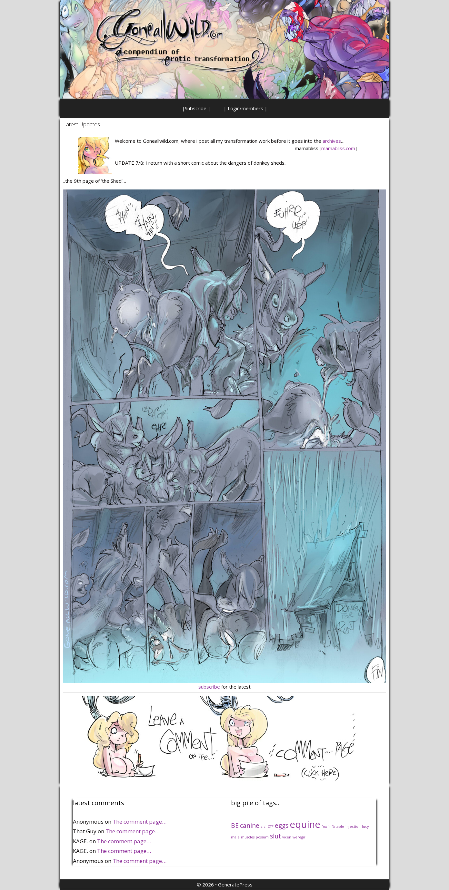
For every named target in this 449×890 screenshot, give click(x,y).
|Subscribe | (196, 108)
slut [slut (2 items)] (275, 836)
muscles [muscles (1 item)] (247, 837)
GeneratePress (235, 884)
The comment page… (139, 821)
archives (332, 141)
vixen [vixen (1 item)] (286, 837)
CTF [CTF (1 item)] (271, 826)
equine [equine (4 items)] (305, 824)
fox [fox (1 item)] (324, 826)
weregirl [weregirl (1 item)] (299, 837)
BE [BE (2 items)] (235, 825)
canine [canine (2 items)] (249, 825)
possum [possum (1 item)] (262, 837)
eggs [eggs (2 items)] (281, 825)
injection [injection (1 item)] (353, 826)
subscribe (209, 686)
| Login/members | (245, 108)
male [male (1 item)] (235, 837)
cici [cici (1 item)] (263, 826)
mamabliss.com (338, 148)
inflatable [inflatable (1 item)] (336, 826)
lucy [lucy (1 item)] (365, 826)
